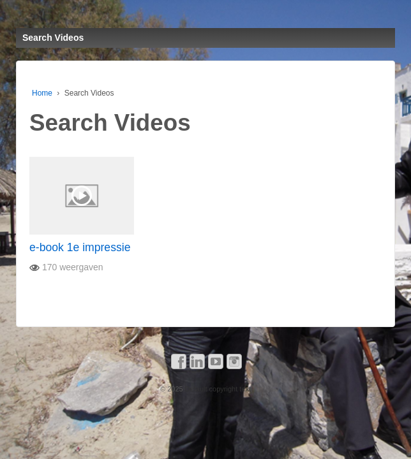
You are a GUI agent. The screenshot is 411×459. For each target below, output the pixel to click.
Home (42, 93)
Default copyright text (217, 389)
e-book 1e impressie (79, 247)
